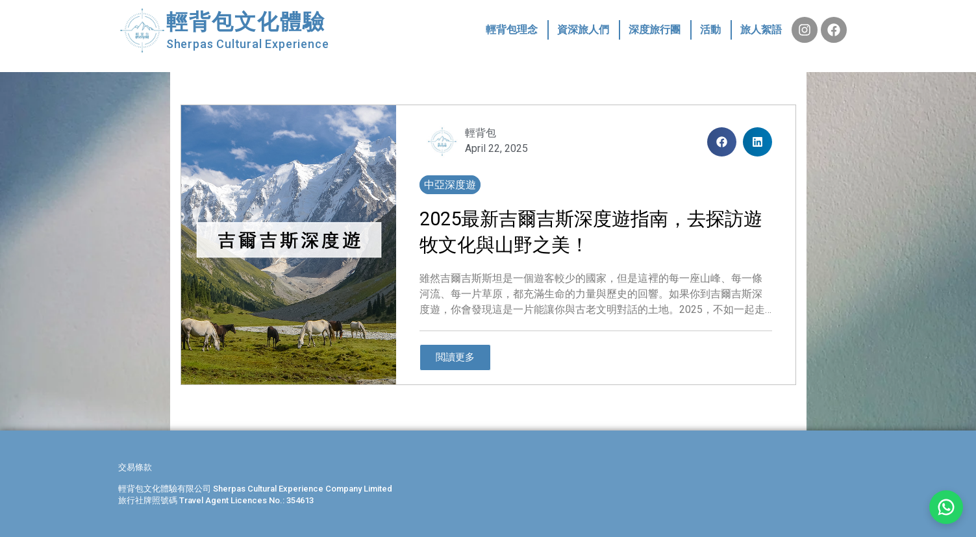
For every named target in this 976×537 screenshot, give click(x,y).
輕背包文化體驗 (246, 21)
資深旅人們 (583, 29)
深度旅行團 (655, 29)
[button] (721, 141)
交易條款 (135, 467)
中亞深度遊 (450, 185)
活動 (710, 29)
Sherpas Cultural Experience (247, 44)
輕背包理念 (512, 29)
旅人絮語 (761, 29)
